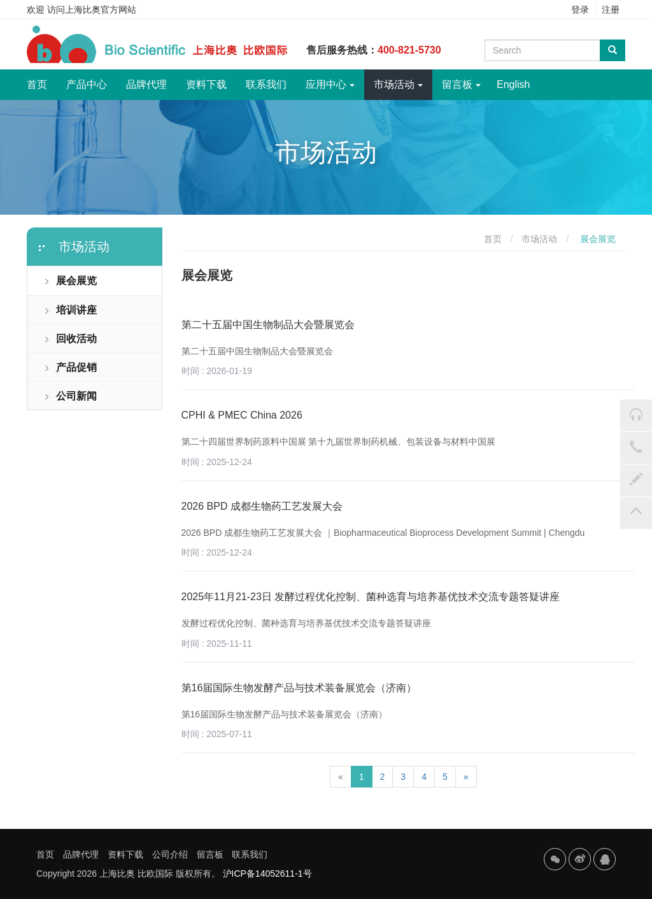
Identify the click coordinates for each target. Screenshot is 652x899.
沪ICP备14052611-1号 (267, 873)
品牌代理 (146, 84)
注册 (611, 9)
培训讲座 (70, 310)
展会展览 (70, 280)
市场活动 (398, 84)
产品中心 (86, 84)
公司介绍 (170, 854)
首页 (42, 79)
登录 (580, 9)
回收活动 (70, 338)
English (513, 84)
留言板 (461, 84)
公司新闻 (70, 396)
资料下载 (206, 84)
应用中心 (330, 84)
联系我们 (266, 84)
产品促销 (70, 367)
